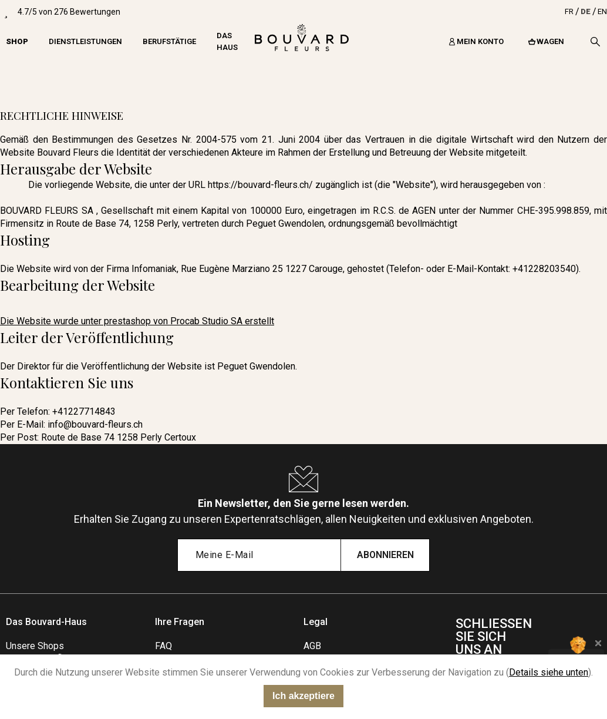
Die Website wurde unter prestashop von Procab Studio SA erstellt (137, 321)
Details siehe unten (548, 672)
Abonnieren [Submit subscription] (385, 554)
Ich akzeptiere (303, 696)
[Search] (595, 41)
